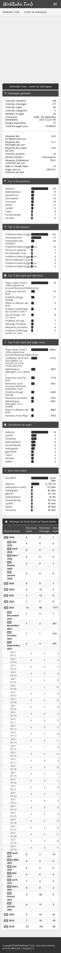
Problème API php (14, 320)
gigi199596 (11, 451)
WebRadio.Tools (17, 4)
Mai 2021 (11, 875)
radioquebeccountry (15, 487)
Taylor (8, 211)
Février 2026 (11, 567)
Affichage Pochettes (16, 324)
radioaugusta (49, 157)
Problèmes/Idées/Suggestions (21, 234)
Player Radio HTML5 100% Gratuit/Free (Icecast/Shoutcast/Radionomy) (21, 285)
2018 (11, 926)
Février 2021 (11, 898)
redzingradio (11, 448)
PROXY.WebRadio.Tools (17, 259)
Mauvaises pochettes (16, 327)
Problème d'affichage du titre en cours (16, 332)
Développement (13, 237)
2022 (11, 601)
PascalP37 (10, 478)
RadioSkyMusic (13, 191)
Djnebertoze (11, 195)
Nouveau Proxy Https (16, 415)
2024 (11, 589)
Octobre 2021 (12, 637)
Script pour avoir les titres (15, 292)
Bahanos (10, 188)
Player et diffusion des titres (16, 304)
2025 (11, 583)
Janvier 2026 (11, 577)
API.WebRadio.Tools (16, 253)
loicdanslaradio (13, 214)
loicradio (9, 218)
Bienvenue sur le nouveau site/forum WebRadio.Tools (15, 386)
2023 (11, 595)
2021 (11, 607)
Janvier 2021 (11, 908)
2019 (11, 920)
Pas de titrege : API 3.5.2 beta (15, 316)
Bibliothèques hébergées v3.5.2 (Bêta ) (17, 372)
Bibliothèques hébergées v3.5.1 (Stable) (14, 404)
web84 (8, 204)
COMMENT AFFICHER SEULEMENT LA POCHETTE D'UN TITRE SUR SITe (16, 362)
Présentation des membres (14, 242)
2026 (11, 537)
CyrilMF (9, 208)
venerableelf (11, 198)
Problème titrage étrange (14, 298)
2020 (11, 914)
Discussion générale (15, 250)
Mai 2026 (11, 543)
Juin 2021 (12, 868)
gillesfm (9, 493)
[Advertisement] (30, 48)
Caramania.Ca (27, 948)
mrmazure (10, 201)
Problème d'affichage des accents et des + (16, 310)
